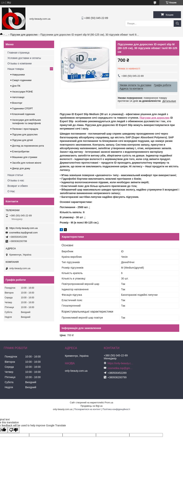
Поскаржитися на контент (87, 409)
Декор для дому (21, 168)
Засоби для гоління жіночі (26, 162)
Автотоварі (18, 97)
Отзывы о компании (19, 63)
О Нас (11, 191)
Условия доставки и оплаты (24, 58)
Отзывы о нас (15, 180)
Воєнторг (17, 102)
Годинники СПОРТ (22, 108)
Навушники (18, 74)
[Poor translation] (14, 430)
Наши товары (15, 68)
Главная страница (18, 52)
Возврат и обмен (17, 185)
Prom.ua (109, 402)
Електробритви (20, 151)
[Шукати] (177, 23)
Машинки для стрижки (24, 157)
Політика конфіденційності (116, 409)
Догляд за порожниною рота (28, 145)
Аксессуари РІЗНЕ (22, 91)
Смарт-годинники (22, 80)
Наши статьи (15, 174)
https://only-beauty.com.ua (23, 228)
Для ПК (16, 85)
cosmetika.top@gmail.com (23, 232)
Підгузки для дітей (22, 140)
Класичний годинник (23, 114)
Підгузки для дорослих (24, 34)
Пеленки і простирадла (25, 128)
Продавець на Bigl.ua (91, 406)
